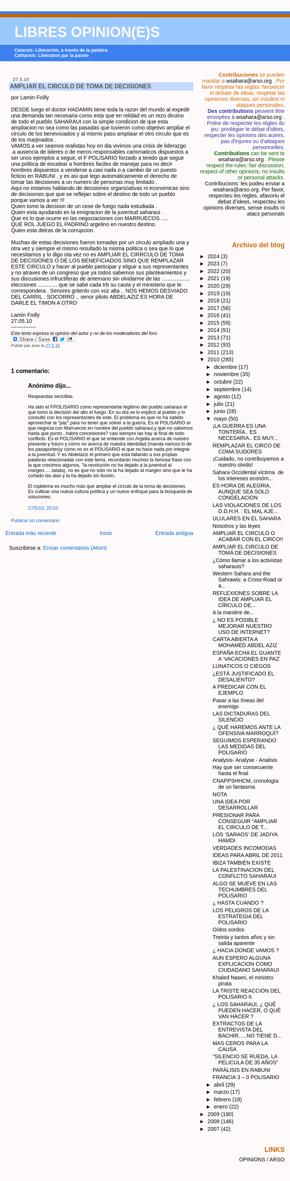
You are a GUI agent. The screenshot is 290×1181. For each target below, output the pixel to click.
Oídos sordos (228, 930)
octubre (223, 382)
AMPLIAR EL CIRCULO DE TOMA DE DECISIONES (80, 86)
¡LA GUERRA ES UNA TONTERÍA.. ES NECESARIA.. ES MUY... (245, 432)
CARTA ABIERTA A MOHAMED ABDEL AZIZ (245, 642)
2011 (214, 352)
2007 (214, 1129)
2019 (214, 293)
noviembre (227, 374)
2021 (214, 278)
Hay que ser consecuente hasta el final (243, 770)
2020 (214, 286)
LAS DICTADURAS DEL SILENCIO (241, 717)
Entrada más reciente (30, 533)
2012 (214, 345)
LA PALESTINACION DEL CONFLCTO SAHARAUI (244, 873)
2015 (214, 323)
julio (219, 404)
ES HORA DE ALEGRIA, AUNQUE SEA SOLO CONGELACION (242, 492)
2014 (214, 330)
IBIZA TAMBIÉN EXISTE (242, 863)
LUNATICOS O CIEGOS (242, 666)
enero (221, 1107)
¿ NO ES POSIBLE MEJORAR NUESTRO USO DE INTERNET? (242, 626)
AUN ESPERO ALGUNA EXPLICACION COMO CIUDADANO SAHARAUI (246, 964)
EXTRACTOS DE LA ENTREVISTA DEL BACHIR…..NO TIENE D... (247, 1030)
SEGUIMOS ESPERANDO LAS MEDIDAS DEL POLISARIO (244, 746)
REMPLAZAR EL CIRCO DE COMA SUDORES (247, 448)
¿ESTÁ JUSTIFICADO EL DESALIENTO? (243, 677)
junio (220, 411)
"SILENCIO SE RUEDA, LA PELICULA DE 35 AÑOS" (245, 1059)
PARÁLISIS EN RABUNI (241, 1070)
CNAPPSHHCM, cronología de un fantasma (245, 784)
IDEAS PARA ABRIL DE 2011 (247, 855)
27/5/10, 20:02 (43, 508)
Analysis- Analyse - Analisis (245, 760)
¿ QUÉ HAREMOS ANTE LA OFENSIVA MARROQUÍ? (247, 730)
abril (220, 1085)
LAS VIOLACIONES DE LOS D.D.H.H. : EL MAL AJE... (247, 508)
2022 (214, 271)
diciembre (226, 367)
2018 (214, 301)
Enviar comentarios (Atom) (75, 548)
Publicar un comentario (35, 520)
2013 (214, 338)
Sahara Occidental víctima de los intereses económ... (248, 475)
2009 (214, 1114)
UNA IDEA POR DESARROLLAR (235, 805)
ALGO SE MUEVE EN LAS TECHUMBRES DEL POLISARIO (245, 889)
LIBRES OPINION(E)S (87, 32)
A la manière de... (233, 612)
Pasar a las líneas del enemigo (238, 703)
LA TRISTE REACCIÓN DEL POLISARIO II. (247, 994)
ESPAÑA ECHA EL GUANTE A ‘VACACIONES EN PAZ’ (247, 656)
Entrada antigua (174, 533)
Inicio (106, 533)
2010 (214, 359)
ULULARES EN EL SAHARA (247, 518)
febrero (223, 1099)
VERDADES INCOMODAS (244, 848)
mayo (221, 419)
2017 (214, 308)
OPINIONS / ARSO (262, 1159)
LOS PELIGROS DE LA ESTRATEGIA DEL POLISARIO (240, 916)
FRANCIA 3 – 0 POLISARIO (246, 1077)
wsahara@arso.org (248, 81)
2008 (214, 1121)
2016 (214, 315)
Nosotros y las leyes (236, 526)
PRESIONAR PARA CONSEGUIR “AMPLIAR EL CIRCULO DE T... (245, 821)
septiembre (228, 389)
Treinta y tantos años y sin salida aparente (244, 940)
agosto (222, 396)
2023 (214, 264)
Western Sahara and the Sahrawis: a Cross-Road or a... (247, 579)
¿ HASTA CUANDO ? (238, 903)
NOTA (220, 794)
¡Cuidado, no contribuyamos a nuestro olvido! (248, 462)
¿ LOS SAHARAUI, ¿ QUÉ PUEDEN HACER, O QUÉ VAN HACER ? (247, 1010)
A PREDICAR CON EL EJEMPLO (239, 690)
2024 (214, 256)
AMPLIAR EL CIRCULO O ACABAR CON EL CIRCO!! (248, 536)
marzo (222, 1092)
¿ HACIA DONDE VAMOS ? (246, 950)
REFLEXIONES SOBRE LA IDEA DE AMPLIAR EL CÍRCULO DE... (245, 599)
